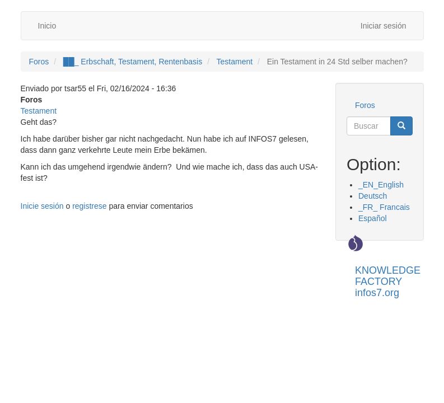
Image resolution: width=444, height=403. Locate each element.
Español (372, 218)
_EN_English (381, 184)
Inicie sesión (42, 206)
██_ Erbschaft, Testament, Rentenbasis (132, 61)
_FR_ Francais (384, 207)
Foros (39, 61)
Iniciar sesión (383, 25)
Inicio (47, 25)
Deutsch (372, 195)
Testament (235, 61)
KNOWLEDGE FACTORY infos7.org (387, 274)
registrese (89, 206)
